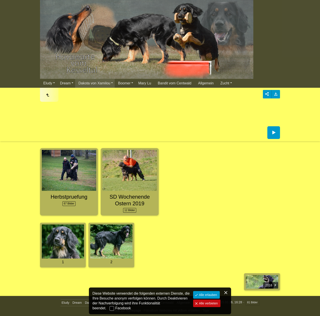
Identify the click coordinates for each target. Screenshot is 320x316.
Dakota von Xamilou (94, 83)
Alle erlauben (207, 295)
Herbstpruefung (69, 197)
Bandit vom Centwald (174, 83)
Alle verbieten (208, 303)
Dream (65, 83)
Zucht (224, 83)
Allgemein (206, 83)
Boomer (124, 83)
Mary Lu (144, 83)
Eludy (47, 83)
